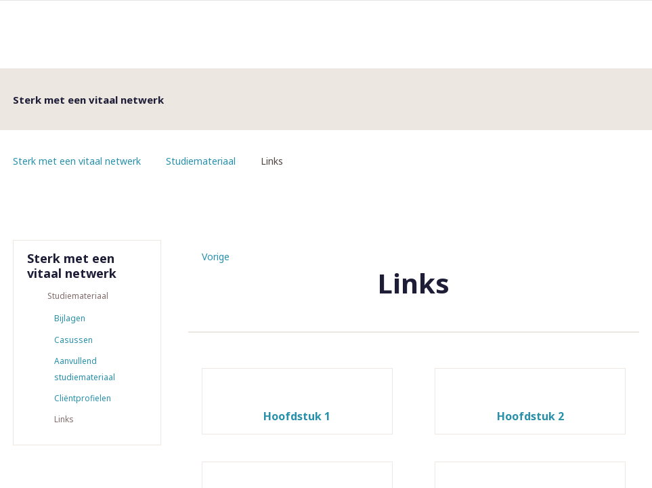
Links (64, 422)
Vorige (216, 256)
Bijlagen (69, 319)
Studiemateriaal (201, 161)
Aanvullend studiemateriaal (84, 370)
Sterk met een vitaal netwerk (77, 161)
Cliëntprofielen (82, 400)
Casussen (73, 340)
